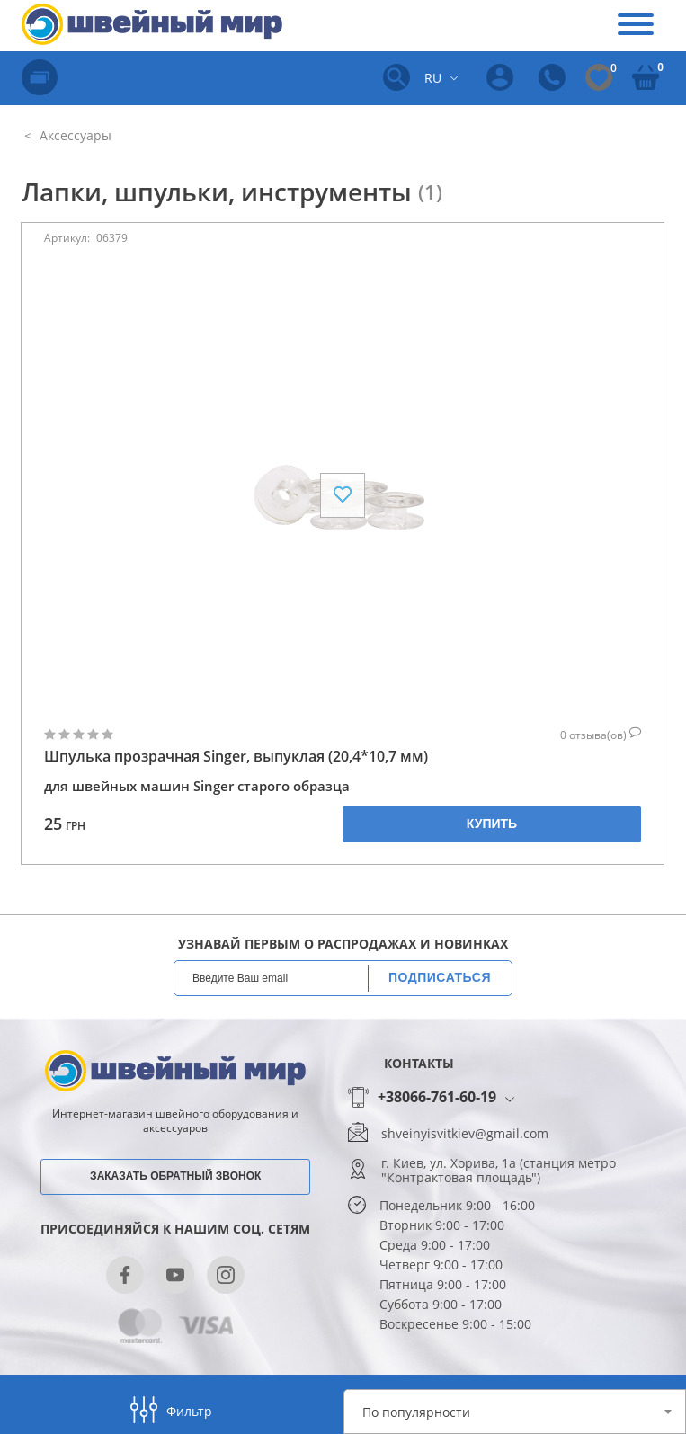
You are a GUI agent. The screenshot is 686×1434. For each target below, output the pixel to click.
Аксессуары (73, 135)
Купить (492, 823)
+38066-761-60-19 (437, 1098)
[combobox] (515, 1411)
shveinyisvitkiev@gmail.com (464, 1134)
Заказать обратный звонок (175, 1176)
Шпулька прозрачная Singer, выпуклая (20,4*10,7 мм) (236, 756)
